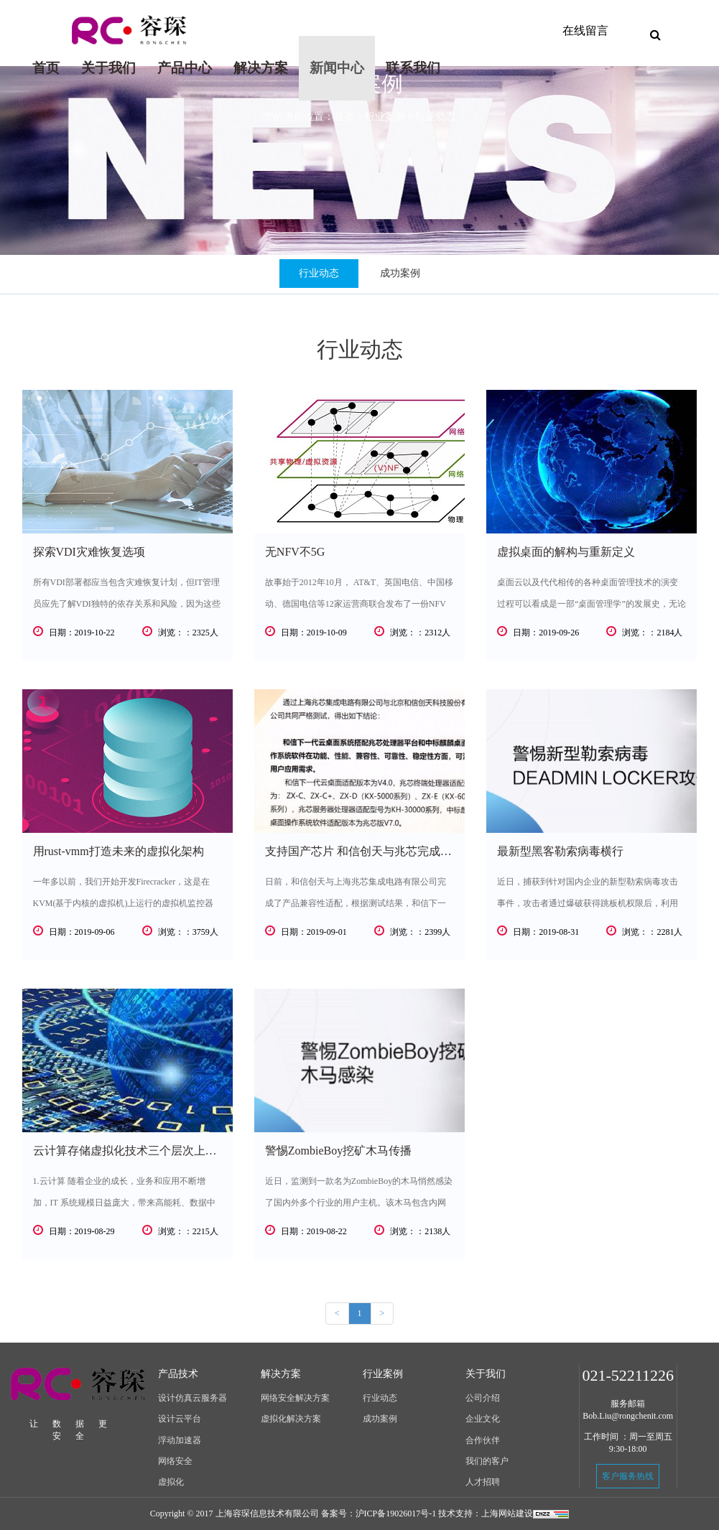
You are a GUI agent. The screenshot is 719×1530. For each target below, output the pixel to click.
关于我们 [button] (108, 67)
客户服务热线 (628, 1476)
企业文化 (482, 1419)
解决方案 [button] (260, 67)
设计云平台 (179, 1419)
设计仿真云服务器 (192, 1398)
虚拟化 (171, 1482)
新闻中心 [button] (337, 67)
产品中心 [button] (184, 67)
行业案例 (385, 116)
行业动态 (319, 273)
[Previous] (337, 1313)
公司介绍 (482, 1398)
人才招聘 (482, 1482)
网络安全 (175, 1461)
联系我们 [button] (413, 67)
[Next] (382, 1313)
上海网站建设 (507, 1513)
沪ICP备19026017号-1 (396, 1513)
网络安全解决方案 (295, 1398)
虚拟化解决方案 (291, 1419)
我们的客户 (487, 1461)
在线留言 (585, 30)
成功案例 (400, 273)
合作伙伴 (482, 1440)
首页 (51, 60)
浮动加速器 (179, 1440)
